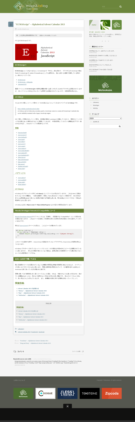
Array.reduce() (22, 148)
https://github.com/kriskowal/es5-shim (28, 109)
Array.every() (21, 144)
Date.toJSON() (22, 162)
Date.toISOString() (23, 159)
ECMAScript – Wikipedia (25, 82)
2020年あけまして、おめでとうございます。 (102, 51)
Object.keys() (21, 157)
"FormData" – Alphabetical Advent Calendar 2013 (34, 342)
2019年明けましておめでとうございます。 (101, 60)
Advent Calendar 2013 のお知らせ (28, 290)
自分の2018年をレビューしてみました (100, 65)
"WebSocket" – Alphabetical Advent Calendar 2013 (33, 297)
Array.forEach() (22, 137)
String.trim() (21, 168)
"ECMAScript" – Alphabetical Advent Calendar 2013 (40, 24)
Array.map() (21, 139)
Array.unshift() (22, 180)
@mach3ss (97, 32)
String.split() (21, 182)
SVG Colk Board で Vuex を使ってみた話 (100, 69)
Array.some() (21, 146)
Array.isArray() (22, 135)
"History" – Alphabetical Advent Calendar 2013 (32, 292)
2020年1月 (96, 122)
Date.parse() (21, 164)
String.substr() (22, 184)
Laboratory (21, 330)
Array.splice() (22, 178)
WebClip (95, 108)
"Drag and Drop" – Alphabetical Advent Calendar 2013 (35, 345)
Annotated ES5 (22, 84)
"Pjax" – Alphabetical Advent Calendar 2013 (31, 294)
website (103, 32)
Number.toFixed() (23, 166)
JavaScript (41, 333)
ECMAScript (21, 80)
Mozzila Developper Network (23, 216)
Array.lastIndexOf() (23, 155)
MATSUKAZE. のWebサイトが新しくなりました (103, 55)
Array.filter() (21, 141)
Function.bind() (22, 132)
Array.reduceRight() (23, 150)
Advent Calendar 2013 (24, 333)
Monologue (96, 105)
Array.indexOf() (22, 153)
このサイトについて (19, 382)
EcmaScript (34, 333)
